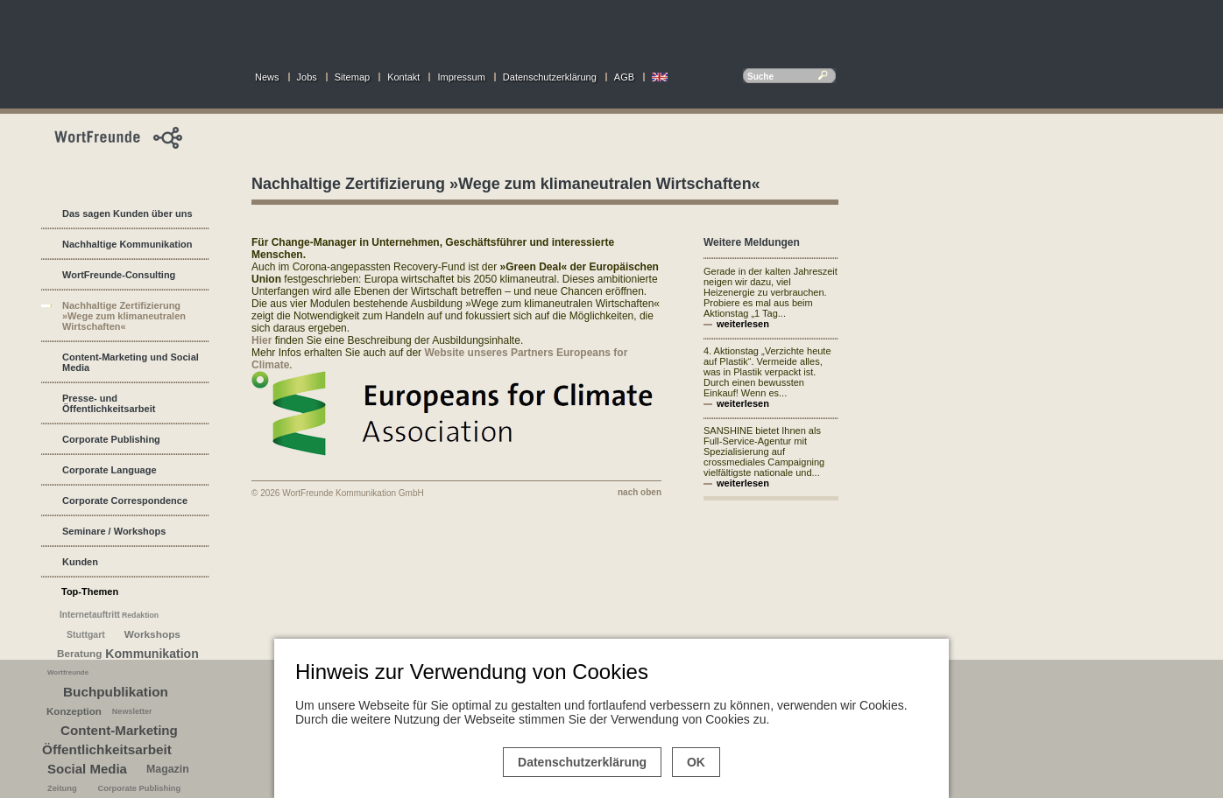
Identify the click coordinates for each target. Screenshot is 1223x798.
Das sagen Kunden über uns (127, 213)
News (267, 77)
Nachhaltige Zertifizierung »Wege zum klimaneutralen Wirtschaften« (124, 316)
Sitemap (352, 77)
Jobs (307, 77)
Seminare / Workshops (114, 531)
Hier (261, 340)
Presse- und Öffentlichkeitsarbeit (108, 403)
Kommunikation (152, 654)
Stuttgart (86, 634)
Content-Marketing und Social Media (130, 362)
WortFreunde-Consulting (118, 275)
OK (696, 762)
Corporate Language (109, 470)
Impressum (460, 77)
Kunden (80, 561)
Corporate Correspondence (124, 500)
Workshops (152, 634)
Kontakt (403, 77)
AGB (624, 77)
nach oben (639, 492)
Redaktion (140, 615)
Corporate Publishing (111, 439)
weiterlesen (743, 323)
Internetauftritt (90, 615)
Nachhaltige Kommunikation (127, 244)
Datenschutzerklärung (550, 77)
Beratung (79, 653)
